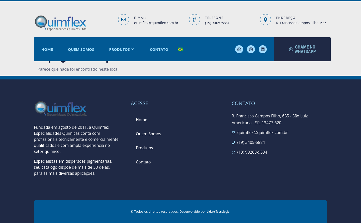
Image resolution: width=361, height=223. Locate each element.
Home (47, 49)
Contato (159, 49)
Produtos (122, 49)
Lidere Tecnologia (218, 211)
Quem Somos (81, 49)
